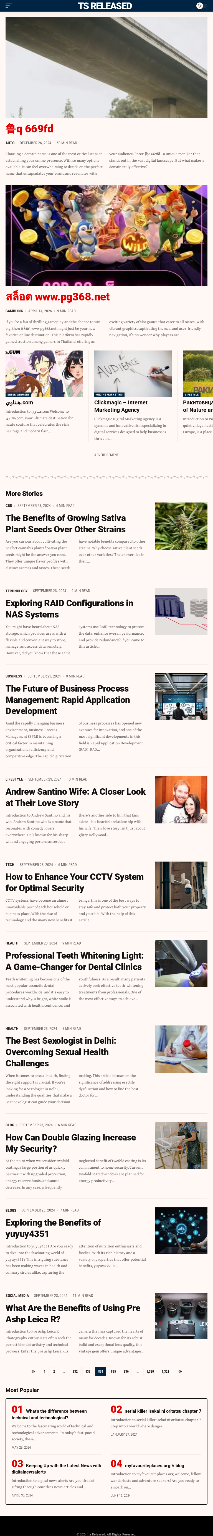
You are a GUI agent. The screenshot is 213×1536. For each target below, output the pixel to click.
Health (12, 940)
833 (87, 1366)
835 (113, 1366)
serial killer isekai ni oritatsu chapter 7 (163, 1405)
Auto (10, 143)
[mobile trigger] (10, 6)
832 (75, 1366)
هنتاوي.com (19, 402)
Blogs (11, 1205)
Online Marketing (109, 394)
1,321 (165, 1366)
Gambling (14, 311)
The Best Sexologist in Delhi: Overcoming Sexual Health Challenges (61, 1048)
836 (126, 1366)
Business (14, 675)
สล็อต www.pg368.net (59, 296)
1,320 (150, 1366)
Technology (17, 590)
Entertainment (18, 394)
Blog (10, 1121)
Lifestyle (192, 394)
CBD (9, 505)
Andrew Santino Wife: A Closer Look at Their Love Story (76, 795)
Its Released (104, 5)
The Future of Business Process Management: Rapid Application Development (68, 698)
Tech (10, 862)
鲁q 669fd (30, 128)
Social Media (17, 1290)
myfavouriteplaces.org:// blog (154, 1460)
